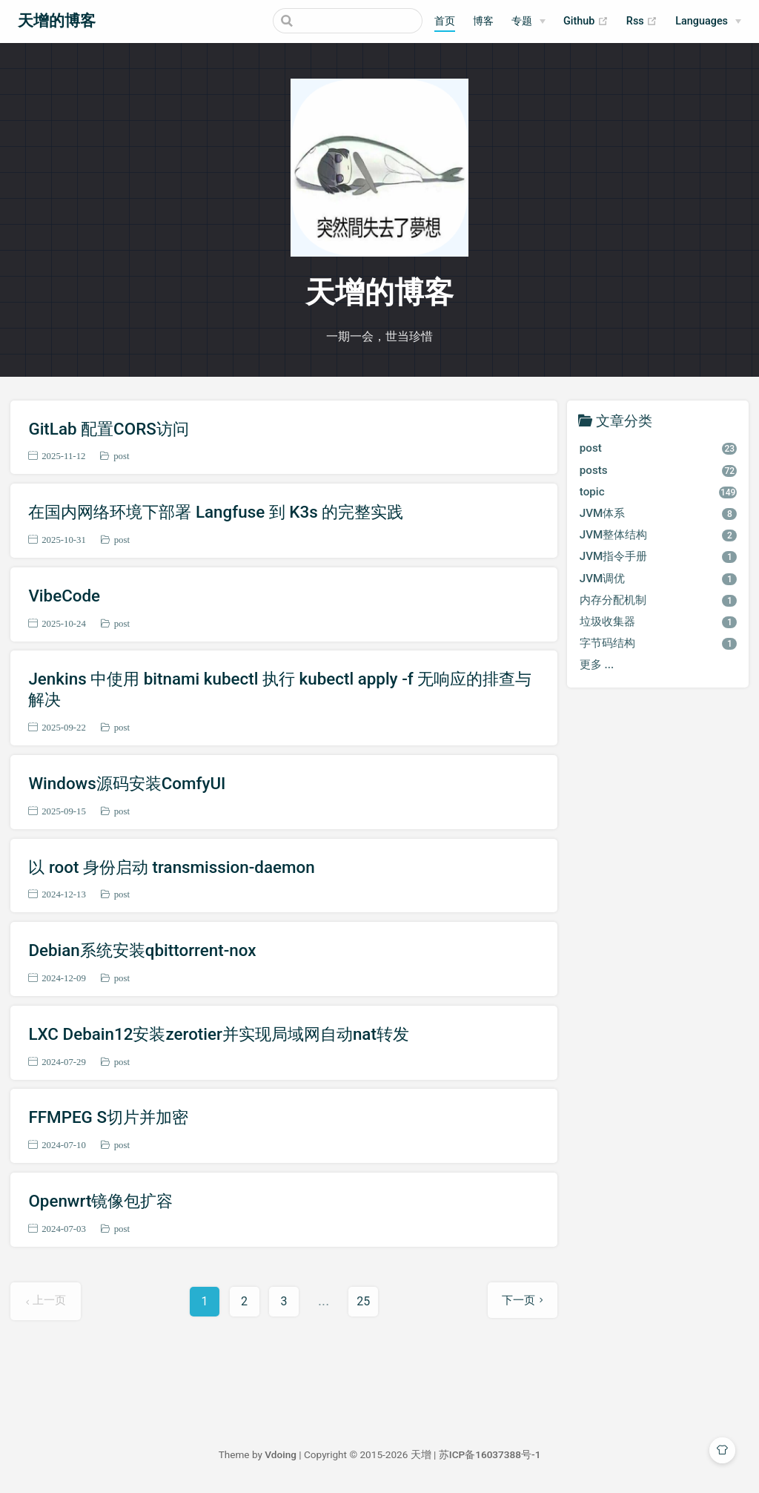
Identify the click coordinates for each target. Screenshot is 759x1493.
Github (586, 21)
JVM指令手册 (659, 556)
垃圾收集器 (659, 621)
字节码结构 (659, 643)
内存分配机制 (659, 600)
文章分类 (624, 420)
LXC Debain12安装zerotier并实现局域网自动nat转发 (218, 1034)
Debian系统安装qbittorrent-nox (142, 950)
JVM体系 (659, 513)
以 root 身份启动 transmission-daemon (171, 867)
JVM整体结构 (659, 534)
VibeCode (64, 595)
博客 (483, 21)
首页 (444, 21)
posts (659, 470)
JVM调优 (659, 578)
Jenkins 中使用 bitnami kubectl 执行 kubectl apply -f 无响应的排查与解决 (279, 689)
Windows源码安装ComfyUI (126, 783)
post (121, 456)
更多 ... (597, 664)
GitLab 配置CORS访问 (108, 428)
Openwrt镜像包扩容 (100, 1200)
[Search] (347, 20)
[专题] (528, 21)
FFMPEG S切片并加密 (108, 1117)
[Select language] (708, 21)
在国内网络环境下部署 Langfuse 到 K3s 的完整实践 (215, 511)
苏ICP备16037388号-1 (490, 1454)
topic (659, 491)
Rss (641, 21)
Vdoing (280, 1454)
